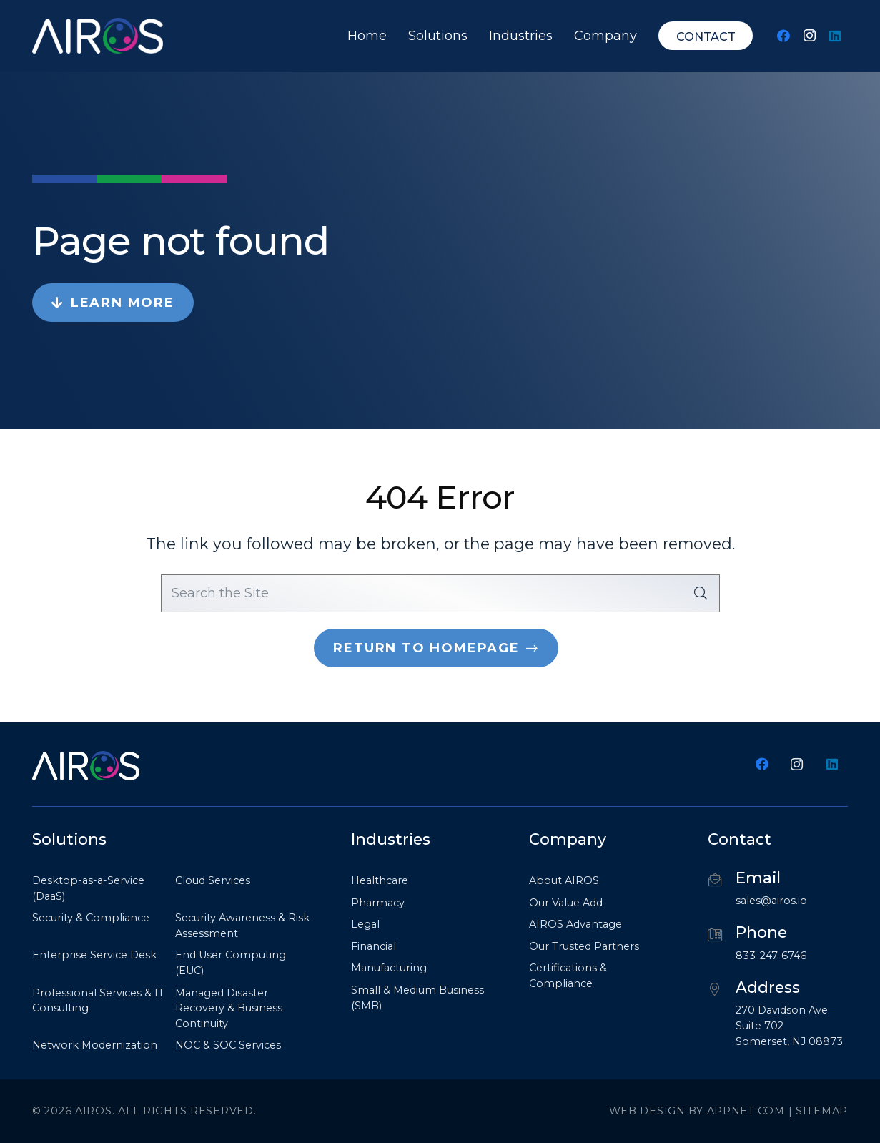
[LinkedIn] (835, 36)
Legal (365, 924)
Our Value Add (566, 902)
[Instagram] (809, 36)
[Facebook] (783, 36)
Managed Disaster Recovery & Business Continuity (228, 1008)
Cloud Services (212, 880)
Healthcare (379, 880)
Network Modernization (94, 1045)
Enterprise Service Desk (94, 954)
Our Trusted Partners (584, 946)
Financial (373, 946)
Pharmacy (378, 902)
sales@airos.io (771, 900)
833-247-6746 (771, 955)
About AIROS (564, 880)
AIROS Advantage (575, 924)
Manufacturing (389, 967)
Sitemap (822, 1110)
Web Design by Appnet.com (697, 1110)
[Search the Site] (440, 593)
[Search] (700, 593)
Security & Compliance (90, 917)
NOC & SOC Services (228, 1045)
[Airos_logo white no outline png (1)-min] (97, 36)
